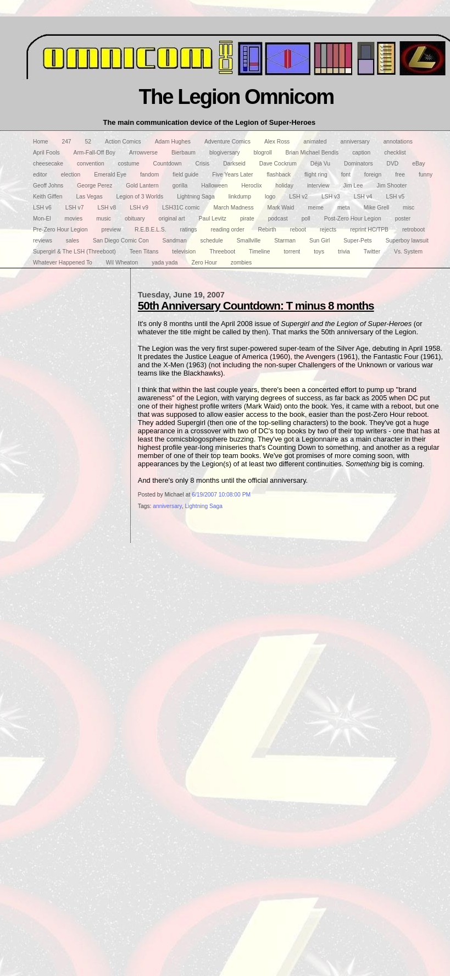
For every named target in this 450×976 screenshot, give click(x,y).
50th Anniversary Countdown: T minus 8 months (256, 305)
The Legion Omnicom (236, 96)
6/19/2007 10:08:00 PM (221, 495)
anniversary (167, 506)
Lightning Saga (204, 506)
